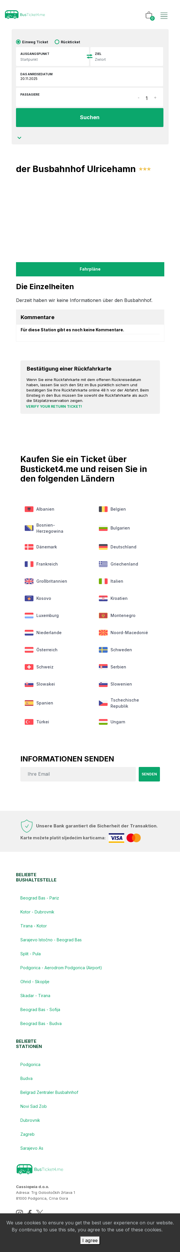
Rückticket (70, 42)
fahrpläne (90, 269)
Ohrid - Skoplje (34, 981)
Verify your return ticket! (54, 406)
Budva (26, 1078)
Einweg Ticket (35, 42)
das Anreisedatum (36, 74)
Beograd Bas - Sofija (40, 1009)
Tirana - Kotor (33, 925)
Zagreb (27, 1134)
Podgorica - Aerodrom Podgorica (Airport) (61, 967)
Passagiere (30, 94)
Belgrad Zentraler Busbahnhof (49, 1092)
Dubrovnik (30, 1120)
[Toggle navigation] (164, 9)
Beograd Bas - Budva (41, 1023)
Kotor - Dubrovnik (37, 911)
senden (149, 774)
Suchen (89, 117)
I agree (90, 1240)
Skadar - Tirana (35, 995)
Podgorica (30, 1064)
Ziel (98, 54)
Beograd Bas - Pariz (39, 897)
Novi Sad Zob (33, 1106)
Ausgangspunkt (34, 54)
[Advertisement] (90, 217)
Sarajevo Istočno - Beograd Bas (51, 939)
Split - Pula (30, 953)
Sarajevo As (31, 1148)
